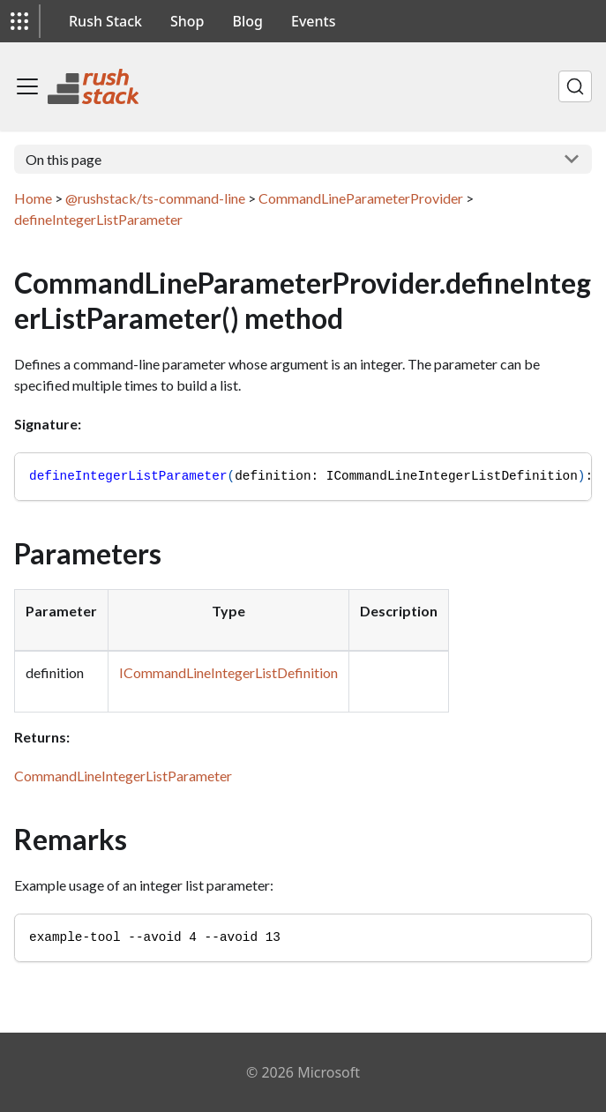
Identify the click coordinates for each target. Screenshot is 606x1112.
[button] (19, 21)
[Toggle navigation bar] (27, 86)
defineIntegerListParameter (98, 219)
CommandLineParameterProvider (360, 198)
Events (313, 21)
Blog (248, 21)
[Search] (575, 86)
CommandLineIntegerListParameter (123, 775)
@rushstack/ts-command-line (155, 198)
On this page (63, 159)
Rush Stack (105, 21)
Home (33, 198)
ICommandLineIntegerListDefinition (228, 672)
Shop (187, 21)
